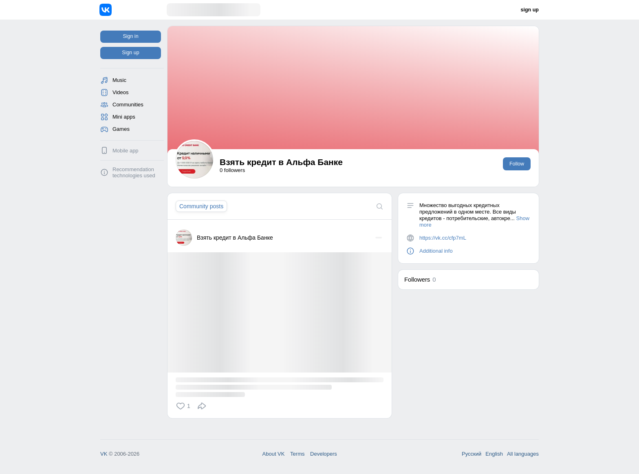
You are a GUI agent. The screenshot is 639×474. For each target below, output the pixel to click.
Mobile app (125, 151)
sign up (530, 10)
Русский (471, 454)
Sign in (130, 36)
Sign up (130, 52)
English (494, 454)
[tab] (201, 206)
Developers (323, 454)
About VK (273, 454)
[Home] (133, 10)
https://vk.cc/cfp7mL (442, 238)
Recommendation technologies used (133, 172)
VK (103, 454)
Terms (297, 454)
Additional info (436, 251)
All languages (523, 454)
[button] (185, 405)
